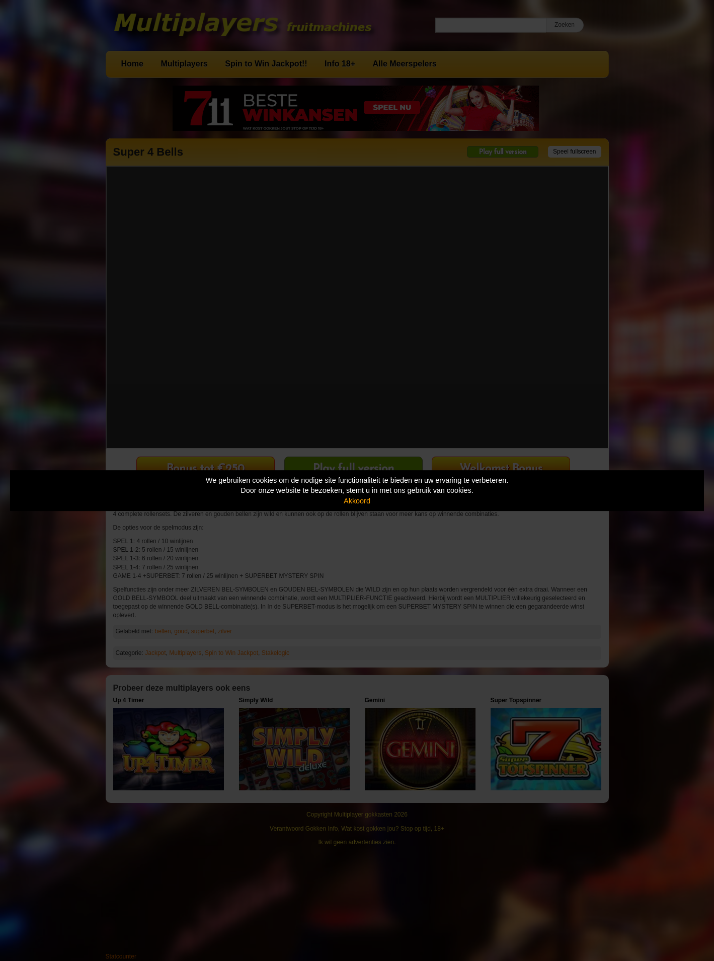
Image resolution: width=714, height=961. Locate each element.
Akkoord (357, 501)
